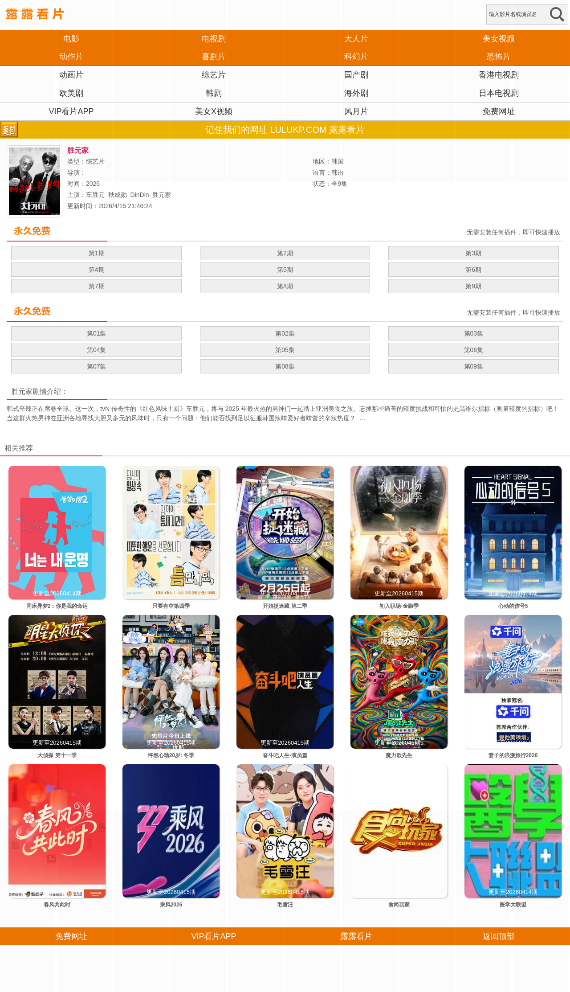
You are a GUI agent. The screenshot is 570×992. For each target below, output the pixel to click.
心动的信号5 (513, 606)
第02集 (285, 333)
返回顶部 (499, 936)
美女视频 (499, 38)
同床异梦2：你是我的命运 (57, 606)
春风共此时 (57, 905)
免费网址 (499, 111)
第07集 (96, 366)
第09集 (474, 366)
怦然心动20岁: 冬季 (171, 755)
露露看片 (356, 936)
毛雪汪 (285, 905)
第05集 (285, 349)
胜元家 (161, 194)
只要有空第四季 (171, 606)
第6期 (473, 269)
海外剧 (356, 93)
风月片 (356, 111)
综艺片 (214, 74)
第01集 (96, 333)
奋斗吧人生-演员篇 (285, 755)
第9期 (473, 286)
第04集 (96, 349)
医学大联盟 (513, 905)
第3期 (473, 253)
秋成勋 (117, 194)
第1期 (97, 253)
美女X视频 (213, 111)
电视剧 (214, 38)
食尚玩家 (399, 905)
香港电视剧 (499, 74)
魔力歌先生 (399, 755)
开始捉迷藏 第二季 (285, 606)
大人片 (356, 38)
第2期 (285, 253)
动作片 (71, 56)
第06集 (474, 349)
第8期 (285, 286)
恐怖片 (499, 56)
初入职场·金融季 (398, 606)
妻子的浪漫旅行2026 (513, 755)
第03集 (474, 333)
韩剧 (214, 93)
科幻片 (356, 56)
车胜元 (95, 194)
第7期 (97, 286)
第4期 (97, 269)
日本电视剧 (499, 93)
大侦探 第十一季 (56, 755)
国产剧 (356, 74)
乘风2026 (171, 905)
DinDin (139, 194)
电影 (71, 38)
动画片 (71, 74)
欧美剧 (71, 93)
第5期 (285, 269)
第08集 (285, 366)
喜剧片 (214, 56)
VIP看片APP (71, 111)
